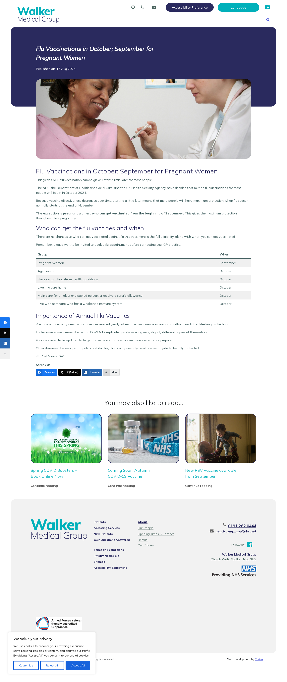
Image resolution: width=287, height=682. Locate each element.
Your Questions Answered (112, 556)
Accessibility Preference (190, 7)
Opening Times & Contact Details (156, 551)
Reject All (52, 665)
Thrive (259, 676)
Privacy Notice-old (106, 572)
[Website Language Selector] (238, 7)
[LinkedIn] (92, 389)
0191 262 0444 (242, 542)
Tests (202, 20)
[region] (52, 653)
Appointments (104, 20)
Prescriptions (138, 20)
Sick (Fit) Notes (173, 20)
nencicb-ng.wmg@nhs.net (236, 548)
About (73, 20)
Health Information (83, 34)
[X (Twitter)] (69, 389)
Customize (26, 665)
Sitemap (99, 578)
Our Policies (146, 562)
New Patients (230, 20)
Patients (100, 538)
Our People (145, 545)
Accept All (78, 665)
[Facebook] (46, 389)
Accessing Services (107, 544)
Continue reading (44, 502)
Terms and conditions (109, 566)
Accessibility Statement (110, 584)
